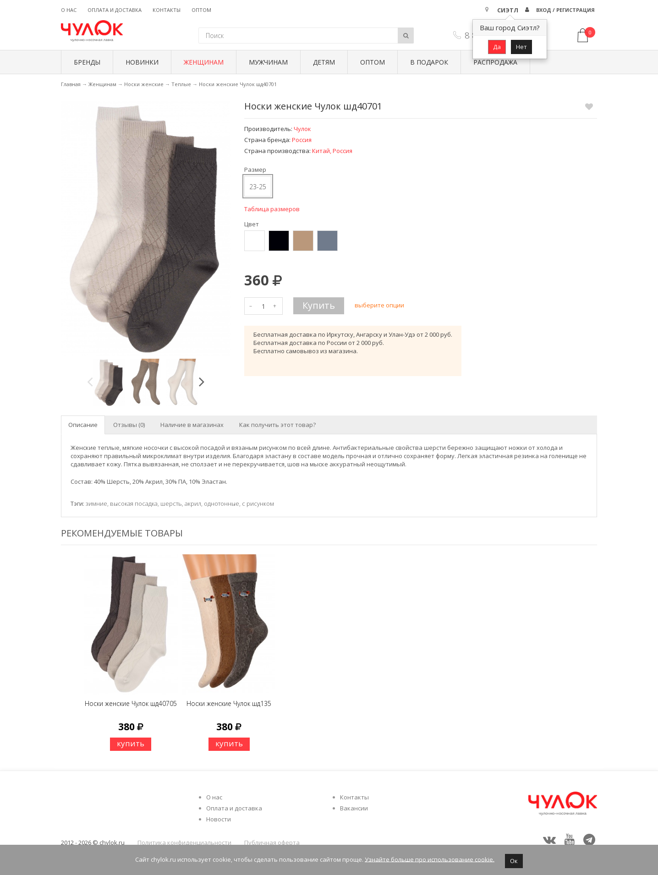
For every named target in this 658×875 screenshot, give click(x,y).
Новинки (142, 62)
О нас (69, 9)
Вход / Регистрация (565, 9)
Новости (218, 819)
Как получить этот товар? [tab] (277, 425)
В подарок (429, 62)
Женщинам (204, 62)
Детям (324, 62)
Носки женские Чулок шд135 (228, 703)
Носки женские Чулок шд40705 (131, 703)
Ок (514, 861)
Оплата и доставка (115, 9)
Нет (521, 47)
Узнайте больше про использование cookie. (429, 859)
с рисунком (258, 503)
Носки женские (144, 84)
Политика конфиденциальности (184, 842)
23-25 (257, 186)
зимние (96, 503)
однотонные (221, 503)
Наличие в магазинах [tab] (192, 425)
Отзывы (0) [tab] (129, 425)
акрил (193, 503)
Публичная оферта (272, 842)
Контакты (167, 9)
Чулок (302, 129)
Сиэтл (507, 10)
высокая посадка (134, 503)
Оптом (201, 9)
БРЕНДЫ (87, 62)
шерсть (171, 503)
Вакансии (354, 808)
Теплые (181, 84)
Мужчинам (268, 62)
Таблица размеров (272, 209)
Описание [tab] (83, 425)
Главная (71, 84)
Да (497, 47)
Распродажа (495, 62)
